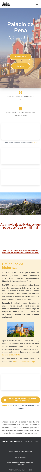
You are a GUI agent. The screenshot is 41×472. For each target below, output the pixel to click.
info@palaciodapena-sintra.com (27, 441)
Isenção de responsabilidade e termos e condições (20, 463)
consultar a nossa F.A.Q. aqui (24, 362)
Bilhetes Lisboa (20, 457)
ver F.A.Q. (34, 142)
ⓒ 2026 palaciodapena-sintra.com (20, 452)
